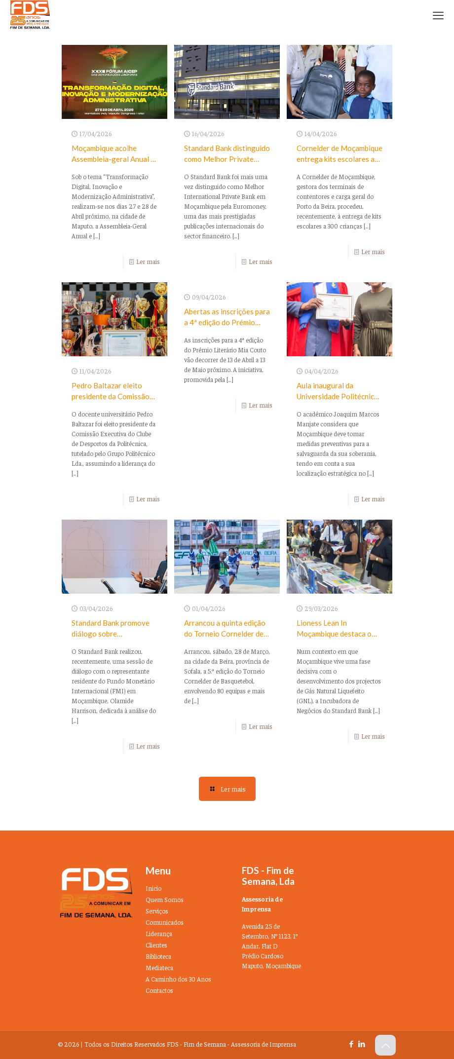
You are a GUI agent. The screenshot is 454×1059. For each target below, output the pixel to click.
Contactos (159, 990)
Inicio (153, 888)
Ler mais (148, 261)
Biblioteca (158, 956)
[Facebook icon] (351, 1043)
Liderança (159, 933)
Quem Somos (165, 899)
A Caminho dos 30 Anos (178, 979)
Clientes (156, 945)
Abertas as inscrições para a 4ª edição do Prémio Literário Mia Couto (227, 322)
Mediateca (159, 967)
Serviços (157, 911)
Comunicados (165, 922)
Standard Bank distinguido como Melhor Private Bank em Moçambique (227, 159)
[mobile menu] (438, 14)
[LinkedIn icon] (361, 1043)
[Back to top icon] (385, 1045)
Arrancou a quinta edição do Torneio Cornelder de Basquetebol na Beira (224, 633)
